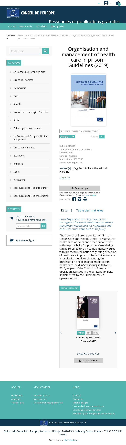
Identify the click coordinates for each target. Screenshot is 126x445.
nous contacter (90, 195)
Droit (16, 96)
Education (18, 155)
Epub (95, 333)
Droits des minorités (24, 147)
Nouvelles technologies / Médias (30, 112)
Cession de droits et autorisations (88, 406)
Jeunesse (18, 163)
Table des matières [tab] (89, 210)
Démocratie (19, 87)
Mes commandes (42, 395)
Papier (81, 333)
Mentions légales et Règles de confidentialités (94, 413)
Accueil (11, 26)
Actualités (41, 26)
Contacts (77, 395)
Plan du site (78, 399)
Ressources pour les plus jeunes (30, 187)
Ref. (61, 146)
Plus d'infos (88, 360)
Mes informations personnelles (48, 402)
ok (43, 225)
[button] (115, 332)
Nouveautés (25, 26)
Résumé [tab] (66, 210)
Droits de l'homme (23, 79)
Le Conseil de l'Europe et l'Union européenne (30, 138)
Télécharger (80, 188)
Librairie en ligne (80, 402)
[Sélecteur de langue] (91, 3)
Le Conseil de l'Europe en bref (29, 71)
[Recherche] (25, 51)
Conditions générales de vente (87, 410)
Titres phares (57, 26)
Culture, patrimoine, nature (27, 128)
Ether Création (70, 440)
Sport (16, 171)
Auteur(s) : (65, 168)
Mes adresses (40, 399)
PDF (102, 136)
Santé (16, 120)
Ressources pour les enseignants (30, 195)
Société (17, 104)
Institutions (19, 179)
